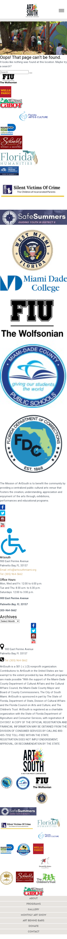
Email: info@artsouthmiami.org (18, 569)
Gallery (33, 909)
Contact (33, 932)
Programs (33, 904)
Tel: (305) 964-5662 (11, 574)
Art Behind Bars (33, 921)
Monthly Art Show (33, 915)
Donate (34, 926)
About (33, 898)
